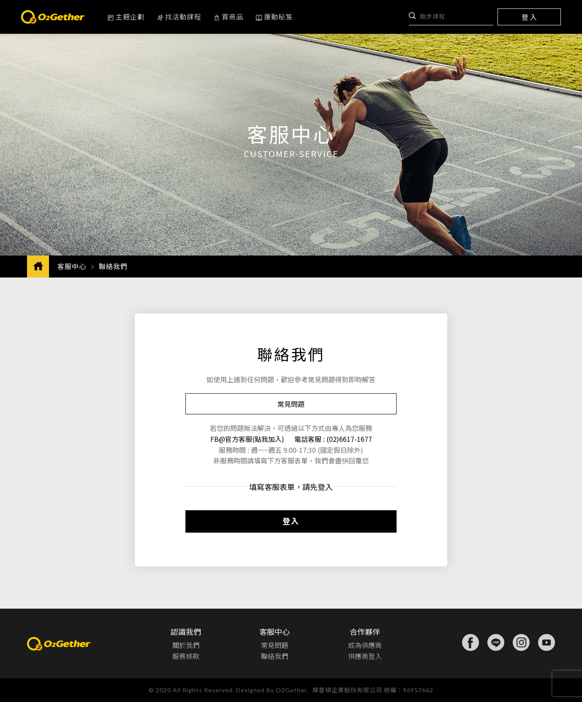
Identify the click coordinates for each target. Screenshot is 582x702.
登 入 (529, 17)
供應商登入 (365, 656)
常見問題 (291, 404)
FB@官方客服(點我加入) (248, 439)
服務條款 (185, 656)
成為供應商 (365, 645)
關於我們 (185, 645)
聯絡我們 (274, 656)
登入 (291, 520)
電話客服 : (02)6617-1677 (333, 439)
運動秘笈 (274, 16)
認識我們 (186, 631)
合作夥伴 (365, 631)
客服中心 (71, 266)
